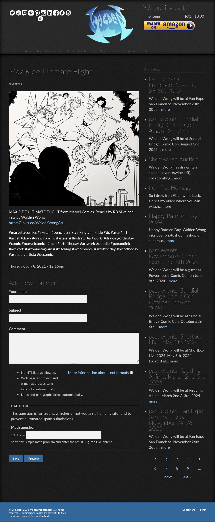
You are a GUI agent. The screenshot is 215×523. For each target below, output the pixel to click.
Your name (18, 291)
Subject (15, 310)
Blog (93, 51)
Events (82, 51)
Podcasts (118, 51)
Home (14, 51)
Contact (145, 51)
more (165, 109)
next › (169, 477)
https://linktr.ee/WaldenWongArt (36, 222)
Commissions (54, 51)
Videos (104, 51)
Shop (39, 51)
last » (186, 477)
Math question (24, 427)
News (70, 51)
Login (203, 509)
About (132, 51)
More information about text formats (98, 372)
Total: (189, 16)
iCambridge (45, 516)
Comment (18, 329)
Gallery (27, 51)
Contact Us (188, 509)
